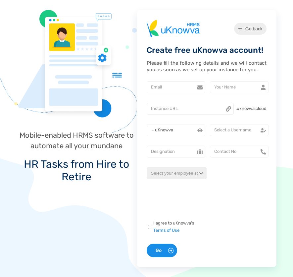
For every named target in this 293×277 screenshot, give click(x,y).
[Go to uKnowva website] (173, 28)
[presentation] (193, 201)
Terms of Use (166, 230)
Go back (250, 28)
